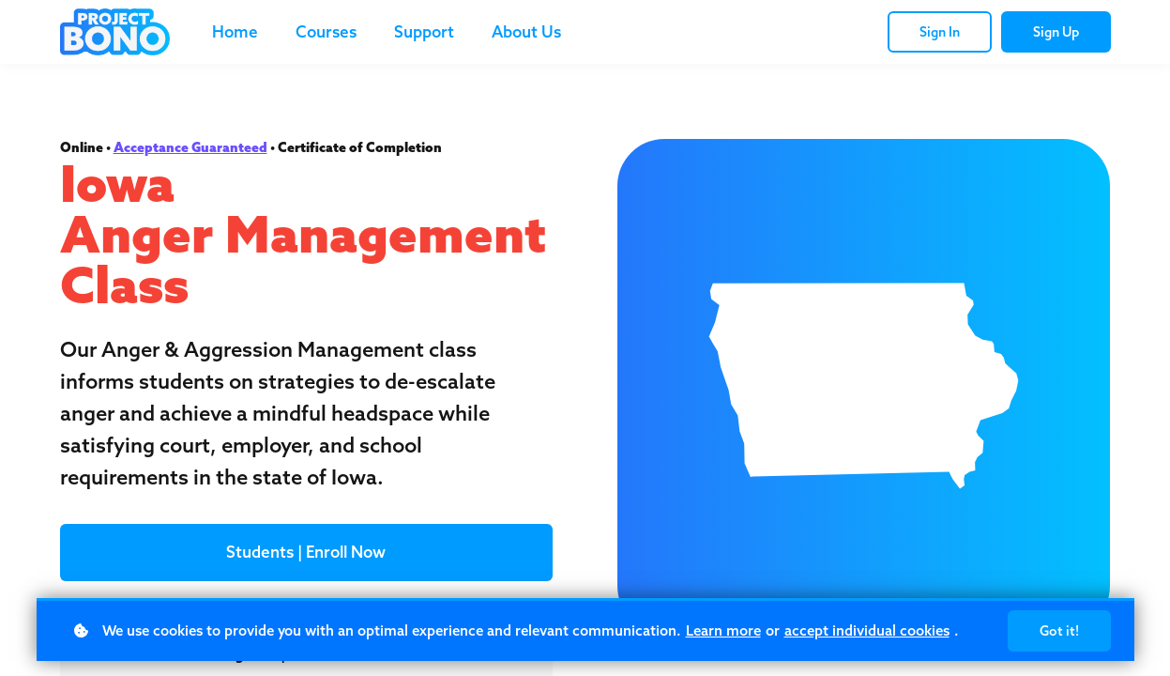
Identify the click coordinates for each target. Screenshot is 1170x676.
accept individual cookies (867, 630)
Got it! (1059, 630)
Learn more (723, 630)
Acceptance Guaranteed (190, 147)
